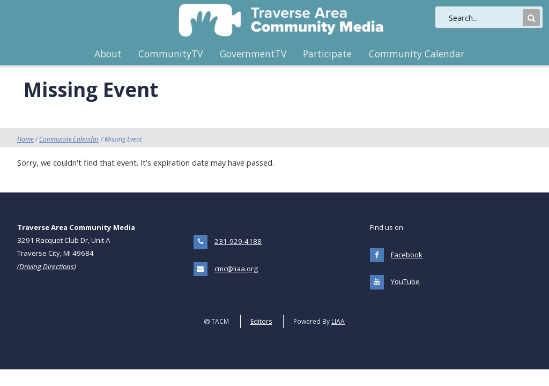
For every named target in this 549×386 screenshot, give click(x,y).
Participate (327, 53)
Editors (261, 321)
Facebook (406, 254)
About (108, 53)
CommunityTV (170, 53)
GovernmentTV (253, 53)
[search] (485, 17)
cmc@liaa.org (236, 268)
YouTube (405, 281)
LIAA (338, 321)
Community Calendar (416, 53)
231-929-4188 (238, 241)
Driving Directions (46, 266)
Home (25, 139)
